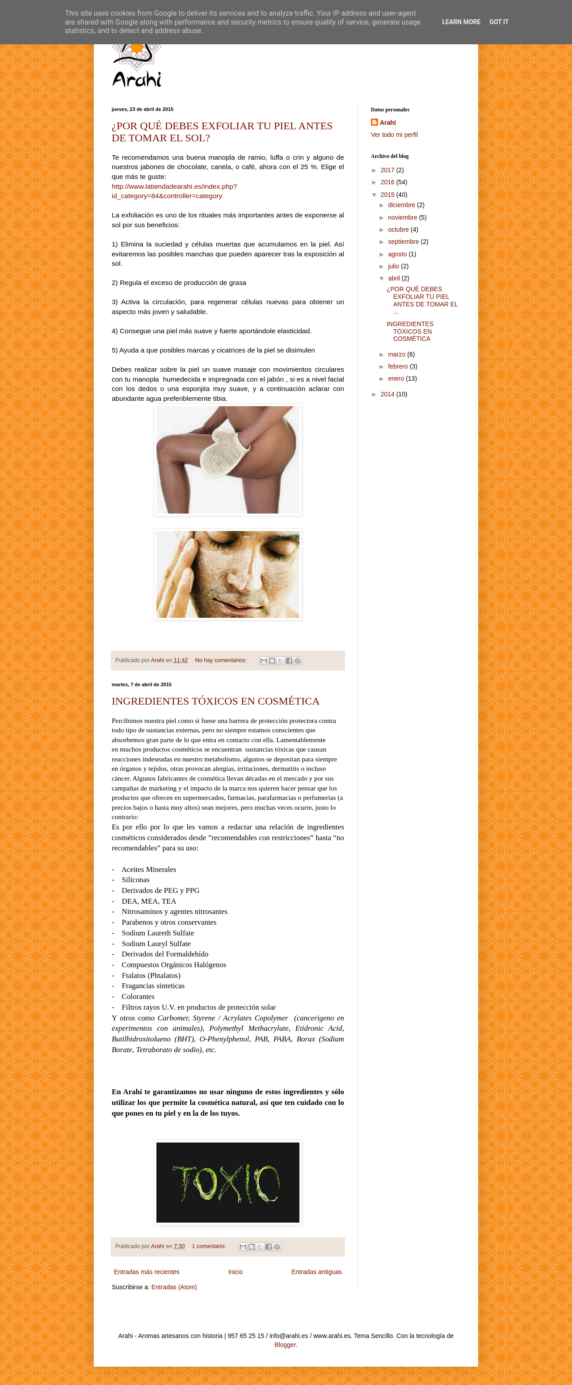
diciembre (402, 204)
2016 (388, 182)
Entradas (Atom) (174, 1287)
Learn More (461, 21)
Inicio (235, 1271)
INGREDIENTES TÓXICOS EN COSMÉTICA (216, 701)
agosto (398, 254)
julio (394, 266)
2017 (388, 170)
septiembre (404, 241)
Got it (499, 21)
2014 (388, 394)
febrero (398, 366)
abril (394, 278)
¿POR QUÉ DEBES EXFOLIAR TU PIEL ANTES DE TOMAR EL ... (422, 300)
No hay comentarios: (221, 660)
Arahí (388, 122)
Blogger (284, 1344)
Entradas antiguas (316, 1271)
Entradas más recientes (147, 1271)
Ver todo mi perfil (394, 134)
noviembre (403, 217)
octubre (399, 229)
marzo (397, 354)
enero (397, 378)
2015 (388, 194)
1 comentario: (210, 1246)
